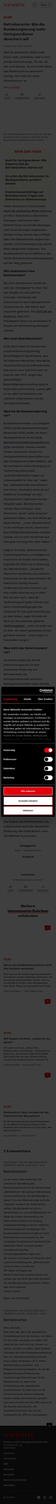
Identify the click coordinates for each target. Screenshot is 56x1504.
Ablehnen (28, 810)
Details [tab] (27, 699)
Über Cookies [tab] (45, 699)
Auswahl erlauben (27, 801)
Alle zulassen (28, 791)
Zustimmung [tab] (10, 699)
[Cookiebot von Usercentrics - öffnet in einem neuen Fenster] (40, 691)
